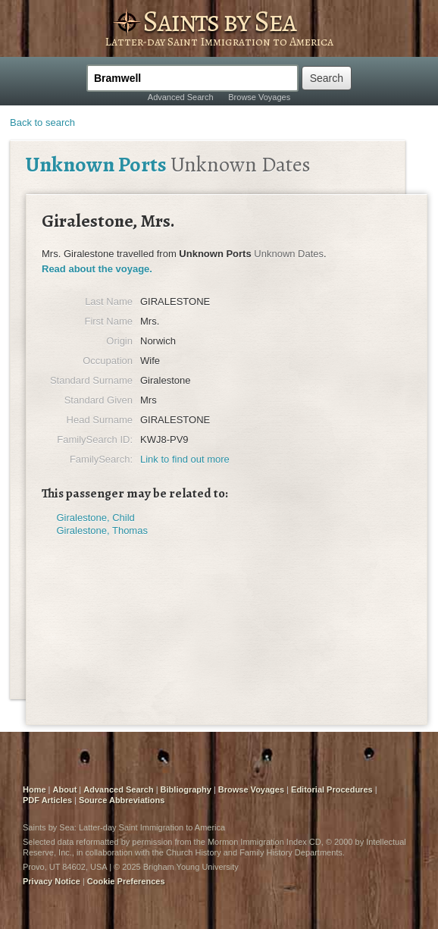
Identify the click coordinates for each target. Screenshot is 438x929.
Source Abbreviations (121, 800)
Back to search (42, 122)
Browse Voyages (259, 97)
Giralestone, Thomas (102, 530)
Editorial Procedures (332, 789)
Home (34, 789)
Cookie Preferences (126, 881)
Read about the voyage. (97, 269)
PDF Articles (47, 800)
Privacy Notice (51, 881)
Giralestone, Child (96, 517)
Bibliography (186, 789)
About (65, 789)
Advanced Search (181, 97)
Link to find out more (185, 459)
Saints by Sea (219, 21)
